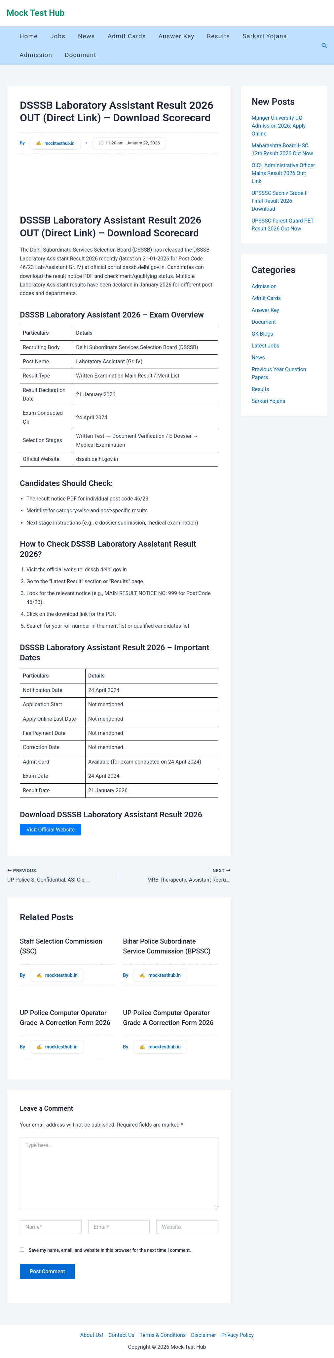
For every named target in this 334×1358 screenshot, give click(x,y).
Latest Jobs (265, 346)
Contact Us (121, 1335)
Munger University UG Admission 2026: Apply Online (279, 126)
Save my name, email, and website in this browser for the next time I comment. (110, 1250)
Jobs (57, 36)
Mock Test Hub (35, 13)
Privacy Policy (237, 1335)
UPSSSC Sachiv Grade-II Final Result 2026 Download (280, 201)
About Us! (91, 1335)
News (86, 36)
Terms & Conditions (163, 1335)
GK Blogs (262, 334)
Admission (35, 55)
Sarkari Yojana (264, 36)
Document (80, 55)
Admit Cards (127, 36)
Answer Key (176, 36)
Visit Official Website (50, 830)
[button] (324, 46)
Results (218, 36)
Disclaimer (203, 1335)
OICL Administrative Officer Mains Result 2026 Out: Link (283, 173)
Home (28, 36)
